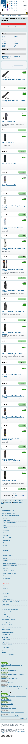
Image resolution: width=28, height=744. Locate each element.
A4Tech (4, 36)
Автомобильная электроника (10, 609)
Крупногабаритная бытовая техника (11, 649)
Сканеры (5, 548)
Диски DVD (6, 560)
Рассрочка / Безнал (13, 27)
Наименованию (18, 65)
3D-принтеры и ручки (8, 575)
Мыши (4, 525)
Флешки (5, 532)
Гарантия (13, 15)
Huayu (15, 39)
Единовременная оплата (13, 24)
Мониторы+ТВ (7, 537)
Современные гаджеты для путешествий (12, 712)
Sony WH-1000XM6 (6, 700)
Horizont (4, 39)
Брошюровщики (7, 581)
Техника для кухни (7, 624)
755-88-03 (14, 4)
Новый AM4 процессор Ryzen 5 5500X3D (12, 674)
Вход (25, 9)
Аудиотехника (5, 604)
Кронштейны (6, 593)
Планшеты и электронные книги (10, 601)
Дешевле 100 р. (6, 56)
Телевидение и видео (8, 632)
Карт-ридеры (6, 578)
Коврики (5, 527)
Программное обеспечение (9, 612)
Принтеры (5, 543)
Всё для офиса (6, 639)
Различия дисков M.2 (7, 704)
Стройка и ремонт (7, 644)
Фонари (5, 596)
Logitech (4, 41)
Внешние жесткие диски (9, 522)
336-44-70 (14, 2)
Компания (8, 15)
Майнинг (4, 652)
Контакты (19, 15)
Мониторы (6, 535)
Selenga (16, 43)
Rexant (4, 43)
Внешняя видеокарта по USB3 (9, 678)
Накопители (6, 553)
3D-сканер (6, 588)
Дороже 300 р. (6, 58)
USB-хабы (5, 568)
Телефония (5, 606)
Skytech (4, 45)
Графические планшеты (9, 563)
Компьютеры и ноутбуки (8, 513)
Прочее (5, 558)
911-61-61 (14, 8)
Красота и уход (6, 629)
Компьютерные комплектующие (10, 515)
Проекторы (6, 550)
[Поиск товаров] (13, 13)
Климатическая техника (8, 619)
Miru (15, 41)
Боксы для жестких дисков (10, 573)
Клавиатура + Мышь (8, 570)
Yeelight (16, 45)
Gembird (4, 38)
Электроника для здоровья (8, 708)
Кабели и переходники (8, 510)
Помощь (25, 5)
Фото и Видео (5, 642)
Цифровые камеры (8, 555)
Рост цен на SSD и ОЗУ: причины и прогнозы (13, 695)
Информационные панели (10, 565)
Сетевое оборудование (8, 599)
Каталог (3, 15)
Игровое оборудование (8, 617)
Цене (13, 66)
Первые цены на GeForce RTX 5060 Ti (11, 686)
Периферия (5, 518)
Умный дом (5, 637)
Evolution (16, 36)
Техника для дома (7, 622)
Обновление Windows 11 (8, 682)
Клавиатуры (6, 530)
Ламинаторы (6, 586)
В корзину (22, 88)
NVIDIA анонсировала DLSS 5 (9, 670)
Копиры (5, 545)
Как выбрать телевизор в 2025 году (10, 716)
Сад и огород (5, 647)
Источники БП (7, 540)
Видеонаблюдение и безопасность (11, 627)
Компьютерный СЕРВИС (8, 655)
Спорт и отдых (6, 634)
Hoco (15, 38)
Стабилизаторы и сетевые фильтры (13, 591)
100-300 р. (17, 56)
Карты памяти (7, 520)
